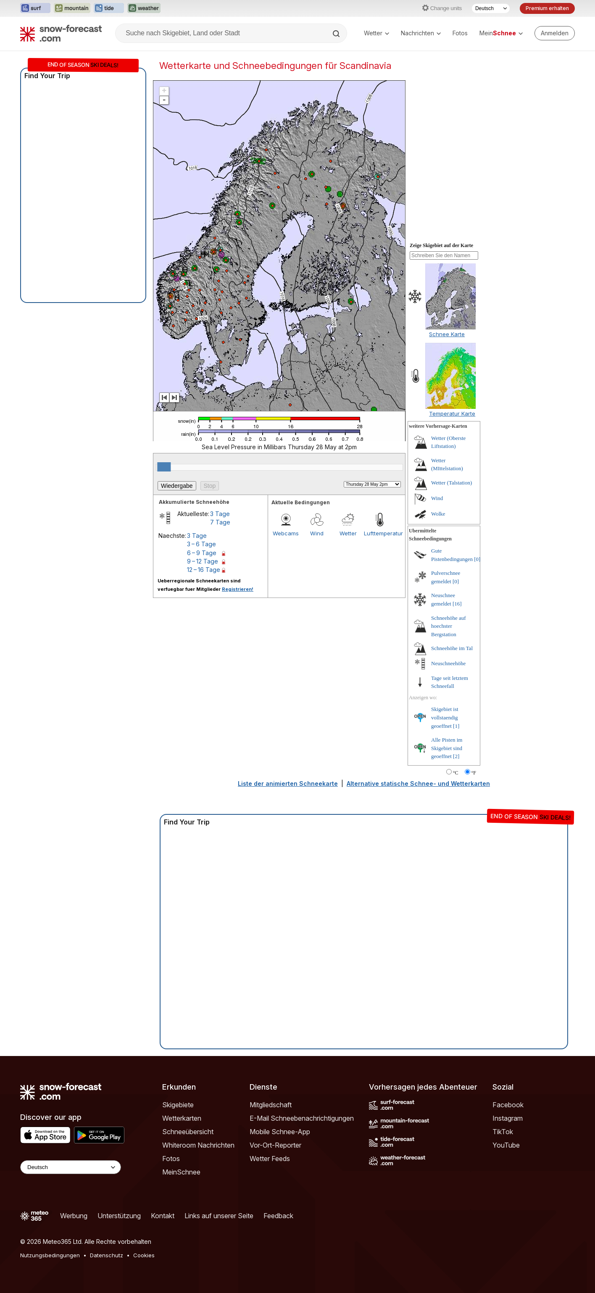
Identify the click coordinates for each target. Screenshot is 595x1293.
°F (473, 773)
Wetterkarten (181, 1118)
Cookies (144, 1255)
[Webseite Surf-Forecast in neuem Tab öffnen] (35, 8)
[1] (456, 726)
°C (455, 773)
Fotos (460, 33)
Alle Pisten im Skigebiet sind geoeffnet (446, 748)
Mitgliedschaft (271, 1105)
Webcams (286, 533)
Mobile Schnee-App (280, 1131)
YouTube (506, 1145)
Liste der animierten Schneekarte (288, 783)
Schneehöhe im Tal (452, 648)
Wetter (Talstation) (451, 482)
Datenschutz (106, 1255)
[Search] (337, 33)
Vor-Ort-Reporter (275, 1145)
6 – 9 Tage (201, 552)
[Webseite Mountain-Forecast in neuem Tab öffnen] (72, 8)
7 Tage (220, 522)
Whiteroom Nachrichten (198, 1145)
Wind (317, 533)
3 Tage (220, 513)
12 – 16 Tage (203, 569)
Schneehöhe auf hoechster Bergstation (448, 626)
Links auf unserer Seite (218, 1215)
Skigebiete (178, 1105)
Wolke (438, 514)
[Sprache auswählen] (491, 8)
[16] (457, 603)
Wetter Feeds (270, 1158)
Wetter (376, 33)
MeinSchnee (181, 1172)
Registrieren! (237, 589)
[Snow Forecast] (61, 33)
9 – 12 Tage (202, 561)
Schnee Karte (447, 334)
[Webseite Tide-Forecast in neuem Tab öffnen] (109, 8)
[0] (477, 559)
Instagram (507, 1118)
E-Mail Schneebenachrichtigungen (302, 1118)
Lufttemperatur (379, 533)
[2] (456, 756)
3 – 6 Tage (201, 544)
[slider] (164, 466)
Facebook (508, 1105)
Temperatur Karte (452, 413)
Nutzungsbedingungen (50, 1255)
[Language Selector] (70, 1167)
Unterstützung (119, 1215)
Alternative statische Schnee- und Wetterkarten (418, 783)
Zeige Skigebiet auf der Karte (441, 245)
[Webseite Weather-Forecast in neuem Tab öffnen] (144, 8)
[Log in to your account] (554, 33)
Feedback (278, 1215)
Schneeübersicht (187, 1131)
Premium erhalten (547, 8)
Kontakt (162, 1215)
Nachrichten (421, 33)
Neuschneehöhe (448, 663)
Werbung (73, 1215)
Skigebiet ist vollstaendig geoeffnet (444, 717)
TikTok (502, 1131)
